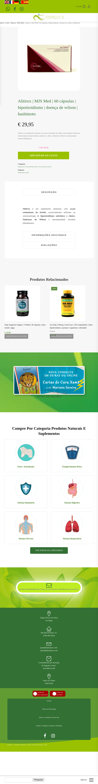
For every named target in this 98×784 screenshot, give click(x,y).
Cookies (49, 725)
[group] (49, 58)
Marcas (13, 23)
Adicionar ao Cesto (43, 155)
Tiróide (29, 172)
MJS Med (20, 23)
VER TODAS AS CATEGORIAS (49, 572)
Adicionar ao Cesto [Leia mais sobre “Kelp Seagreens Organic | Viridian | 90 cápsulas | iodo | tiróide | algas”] (16, 341)
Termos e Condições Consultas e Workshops (49, 756)
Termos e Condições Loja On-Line (49, 745)
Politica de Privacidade (49, 735)
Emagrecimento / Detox (24, 166)
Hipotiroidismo (22, 172)
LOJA (7, 23)
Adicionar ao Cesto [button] (61, 341)
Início (2, 23)
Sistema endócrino (53, 166)
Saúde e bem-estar (43, 166)
